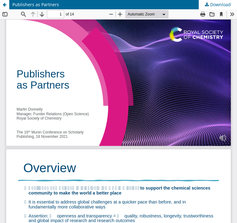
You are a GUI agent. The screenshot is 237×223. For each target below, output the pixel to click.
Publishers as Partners (35, 4)
